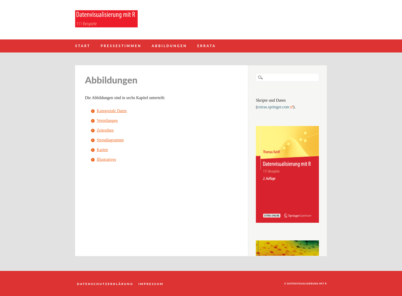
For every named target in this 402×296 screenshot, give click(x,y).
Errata (206, 46)
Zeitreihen (105, 130)
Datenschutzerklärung (105, 284)
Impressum (151, 284)
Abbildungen (169, 46)
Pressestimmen (121, 46)
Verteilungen (107, 120)
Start (82, 46)
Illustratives (106, 159)
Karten (102, 149)
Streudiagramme (110, 140)
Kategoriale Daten (112, 111)
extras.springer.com (275, 107)
